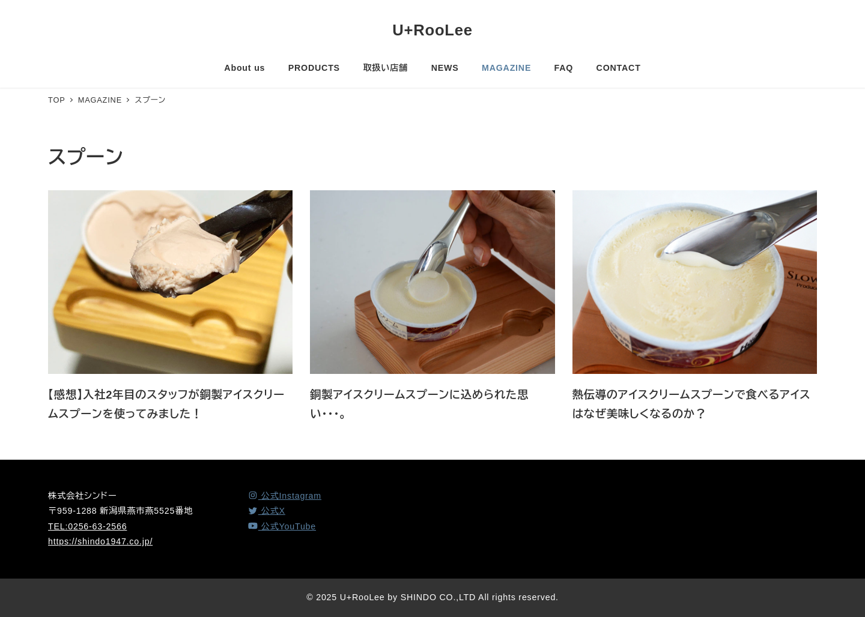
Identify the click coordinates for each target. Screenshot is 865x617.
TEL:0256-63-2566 (87, 526)
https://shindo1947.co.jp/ (100, 541)
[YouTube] (281, 526)
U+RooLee (432, 30)
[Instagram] (284, 496)
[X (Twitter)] (266, 511)
